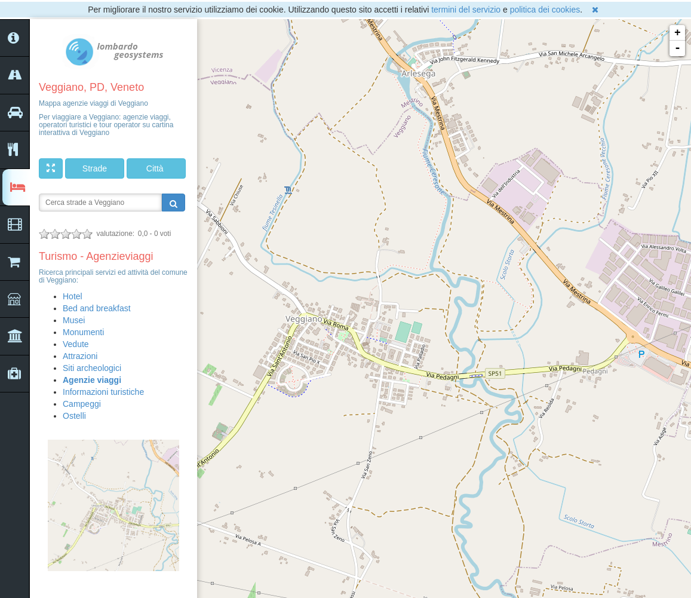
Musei (74, 320)
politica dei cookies (545, 9)
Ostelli (74, 416)
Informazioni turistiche (103, 392)
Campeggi (82, 404)
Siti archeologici (92, 368)
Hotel (72, 296)
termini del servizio (465, 9)
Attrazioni (80, 356)
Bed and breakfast (97, 308)
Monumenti (83, 332)
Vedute (76, 344)
